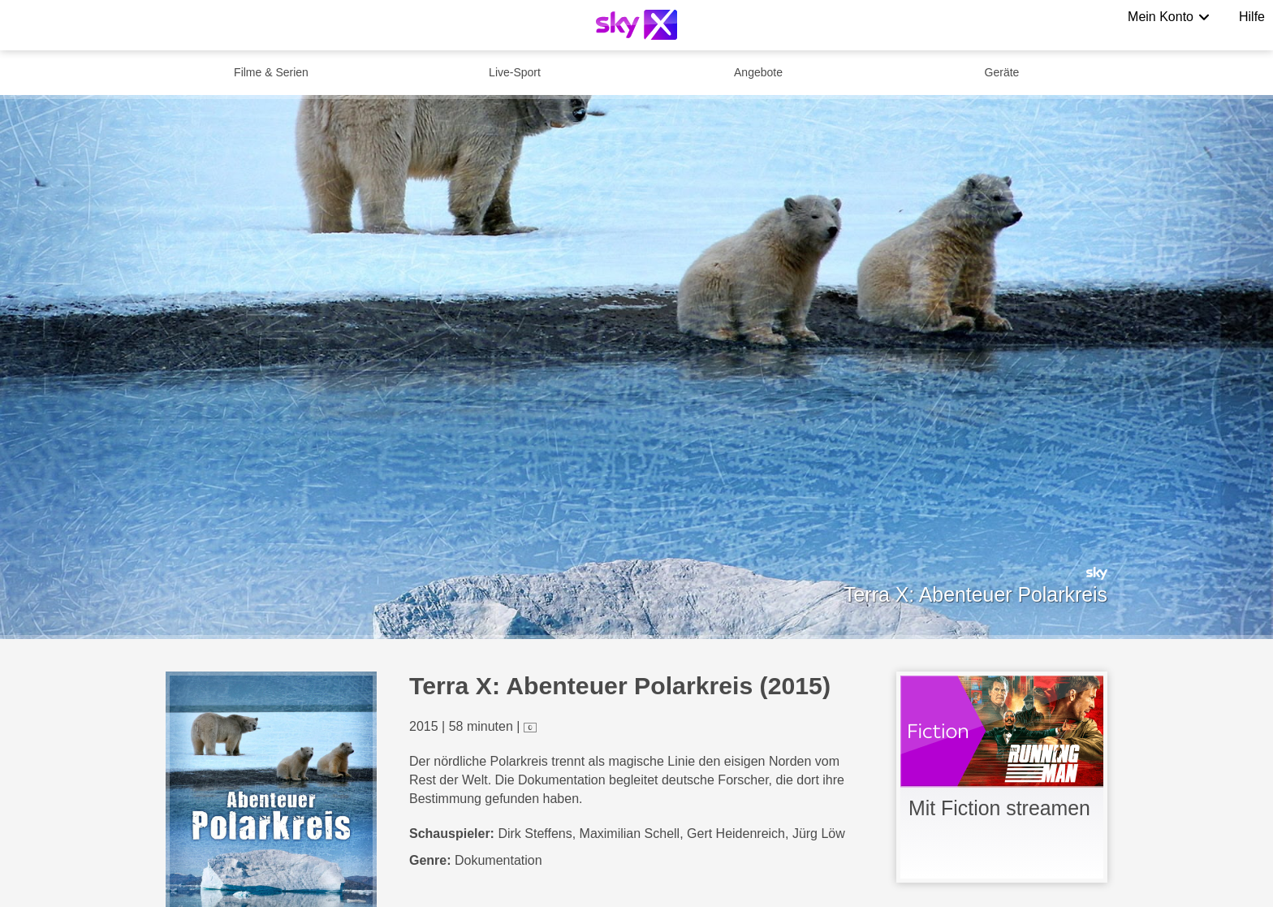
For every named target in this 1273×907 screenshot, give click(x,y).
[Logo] (636, 25)
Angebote (758, 72)
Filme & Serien (271, 72)
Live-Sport (515, 72)
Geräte (1002, 72)
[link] (1001, 777)
